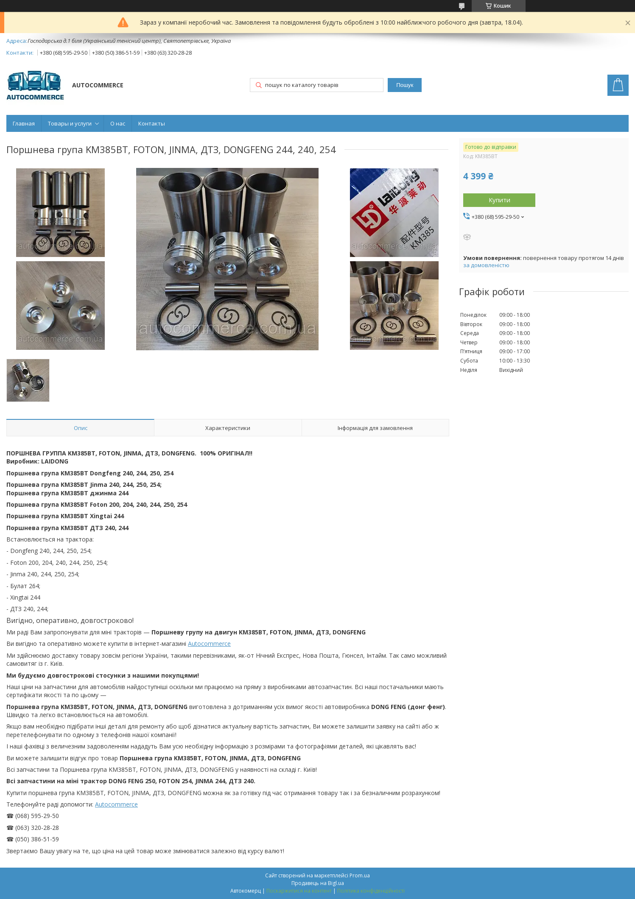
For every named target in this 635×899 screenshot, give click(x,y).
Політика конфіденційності (371, 890)
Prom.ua (360, 875)
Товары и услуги (70, 123)
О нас (117, 123)
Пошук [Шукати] (404, 85)
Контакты (151, 123)
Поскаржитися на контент (299, 890)
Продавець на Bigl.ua (317, 883)
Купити (499, 199)
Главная (24, 123)
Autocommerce (209, 643)
